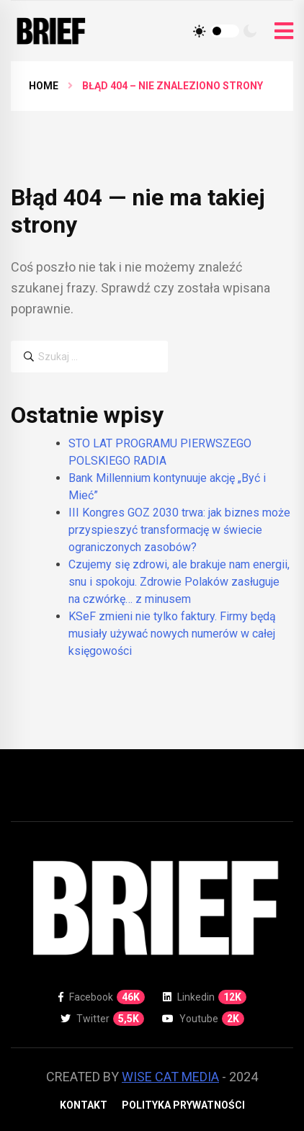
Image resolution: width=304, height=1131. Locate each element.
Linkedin (204, 997)
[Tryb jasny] (199, 30)
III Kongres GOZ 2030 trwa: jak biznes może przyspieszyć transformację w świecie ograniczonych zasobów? (179, 530)
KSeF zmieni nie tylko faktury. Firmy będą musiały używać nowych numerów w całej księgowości (172, 633)
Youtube (203, 1018)
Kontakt (83, 1105)
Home (43, 85)
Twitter (102, 1018)
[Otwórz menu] (283, 31)
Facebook (101, 997)
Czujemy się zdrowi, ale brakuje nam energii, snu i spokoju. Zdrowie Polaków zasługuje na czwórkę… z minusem (179, 582)
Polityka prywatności (183, 1105)
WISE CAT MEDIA (170, 1076)
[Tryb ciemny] (249, 30)
